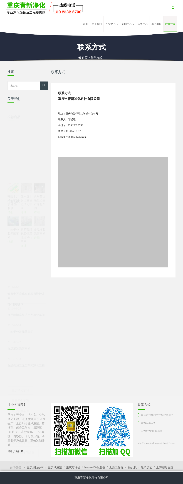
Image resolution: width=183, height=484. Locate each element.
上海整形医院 (164, 467)
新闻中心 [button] (128, 24)
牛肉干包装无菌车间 (20, 318)
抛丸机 (132, 467)
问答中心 (143, 24)
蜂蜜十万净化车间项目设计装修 (26, 282)
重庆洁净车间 (20, 398)
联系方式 (170, 24)
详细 (10, 231)
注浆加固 (146, 467)
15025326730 (148, 422)
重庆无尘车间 (20, 387)
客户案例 (157, 24)
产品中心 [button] (111, 24)
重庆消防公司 (35, 467)
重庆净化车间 (20, 377)
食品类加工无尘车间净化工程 (26, 352)
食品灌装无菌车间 (19, 335)
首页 (85, 24)
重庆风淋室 (55, 467)
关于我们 (97, 24)
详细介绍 (15, 451)
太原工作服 (116, 467)
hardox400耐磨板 (94, 467)
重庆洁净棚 (73, 467)
